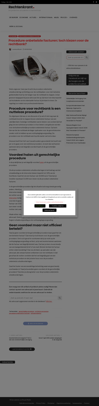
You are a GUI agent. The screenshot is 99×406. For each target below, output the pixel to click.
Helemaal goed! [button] (49, 210)
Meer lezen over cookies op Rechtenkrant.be (49, 202)
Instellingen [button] (40, 206)
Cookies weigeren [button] (58, 206)
